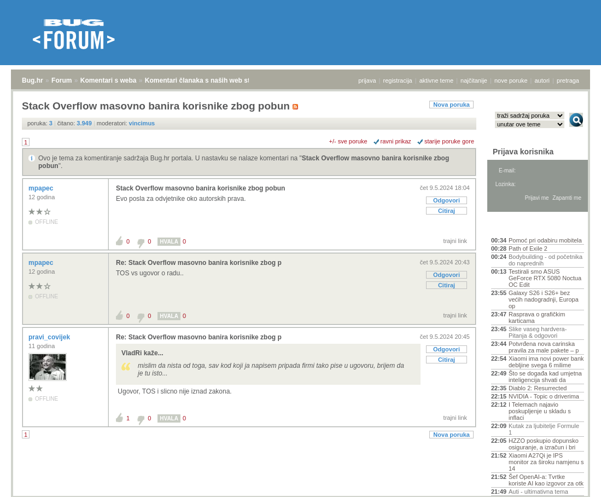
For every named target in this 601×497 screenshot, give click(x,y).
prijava (367, 80)
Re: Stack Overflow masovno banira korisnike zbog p (199, 263)
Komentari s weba (108, 80)
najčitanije (473, 80)
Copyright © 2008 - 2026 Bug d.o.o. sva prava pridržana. (300, 493)
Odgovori (446, 200)
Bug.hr (32, 80)
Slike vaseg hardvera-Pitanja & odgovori (538, 332)
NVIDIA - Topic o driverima (544, 396)
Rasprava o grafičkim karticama (537, 317)
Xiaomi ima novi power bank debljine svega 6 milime (546, 361)
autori (542, 80)
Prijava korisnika (523, 151)
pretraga (568, 80)
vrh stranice (571, 481)
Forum (61, 80)
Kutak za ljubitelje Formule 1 (544, 429)
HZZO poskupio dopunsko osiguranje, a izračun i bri (544, 443)
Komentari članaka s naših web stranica (207, 80)
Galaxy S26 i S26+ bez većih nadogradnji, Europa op (544, 299)
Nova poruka (451, 104)
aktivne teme (436, 80)
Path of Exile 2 (528, 248)
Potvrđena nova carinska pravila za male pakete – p (544, 347)
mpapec (41, 188)
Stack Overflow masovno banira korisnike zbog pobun (200, 188)
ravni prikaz (396, 141)
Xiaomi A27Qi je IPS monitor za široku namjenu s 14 (546, 462)
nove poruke (511, 80)
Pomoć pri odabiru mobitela (545, 240)
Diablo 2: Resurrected (538, 388)
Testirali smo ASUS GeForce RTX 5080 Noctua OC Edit (545, 278)
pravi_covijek (50, 337)
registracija (397, 80)
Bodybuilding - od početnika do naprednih (545, 260)
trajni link (455, 241)
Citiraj (446, 210)
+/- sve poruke (348, 141)
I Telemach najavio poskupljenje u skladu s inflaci (540, 411)
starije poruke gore (449, 141)
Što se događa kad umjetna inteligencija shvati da (545, 376)
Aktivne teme (516, 225)
